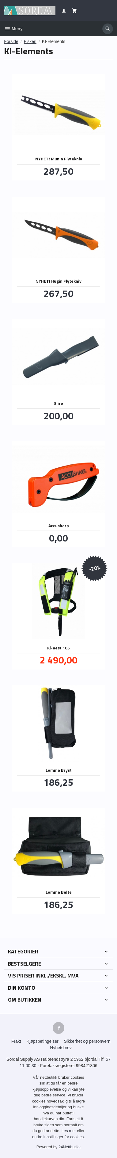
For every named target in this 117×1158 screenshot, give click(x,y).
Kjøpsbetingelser (42, 1041)
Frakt (16, 1041)
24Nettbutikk (69, 1147)
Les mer (69, 1130)
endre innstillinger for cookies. (58, 1137)
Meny (13, 28)
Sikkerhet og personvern (87, 1041)
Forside (11, 41)
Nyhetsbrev (61, 1047)
